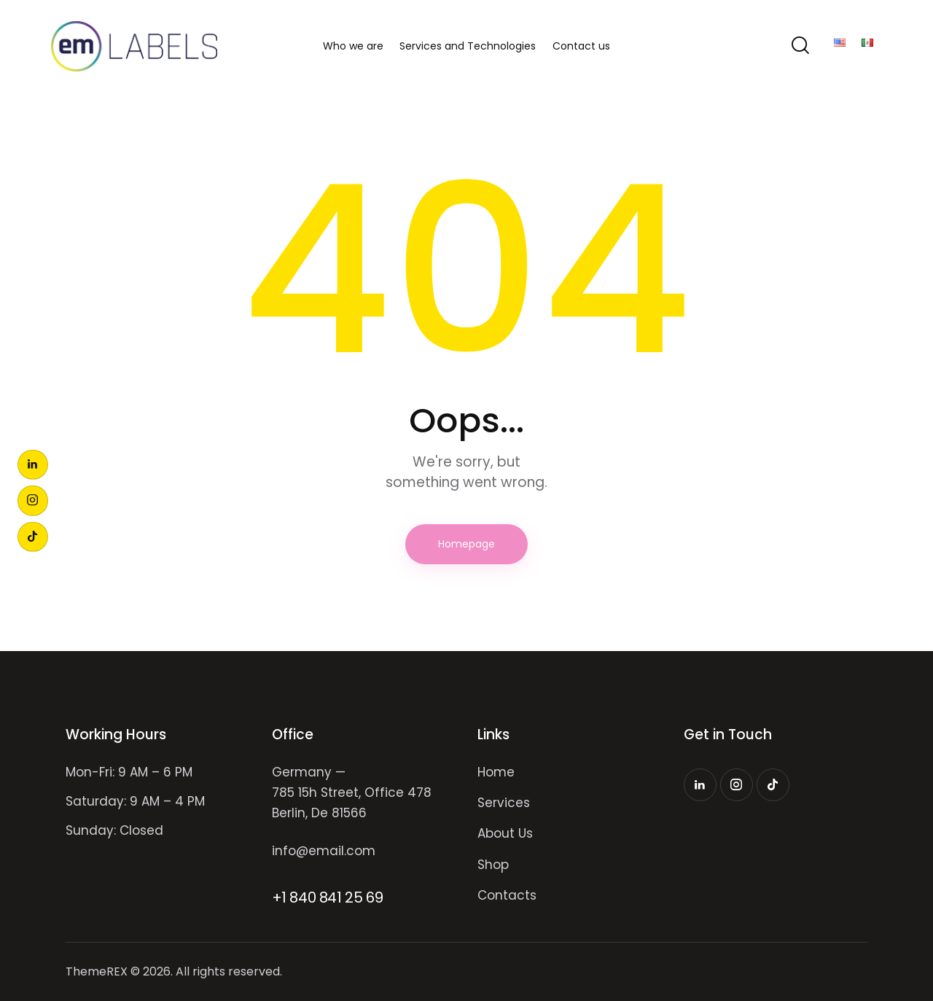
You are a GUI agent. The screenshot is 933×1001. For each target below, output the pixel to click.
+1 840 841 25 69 (327, 897)
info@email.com (323, 851)
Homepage (466, 544)
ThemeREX (97, 971)
